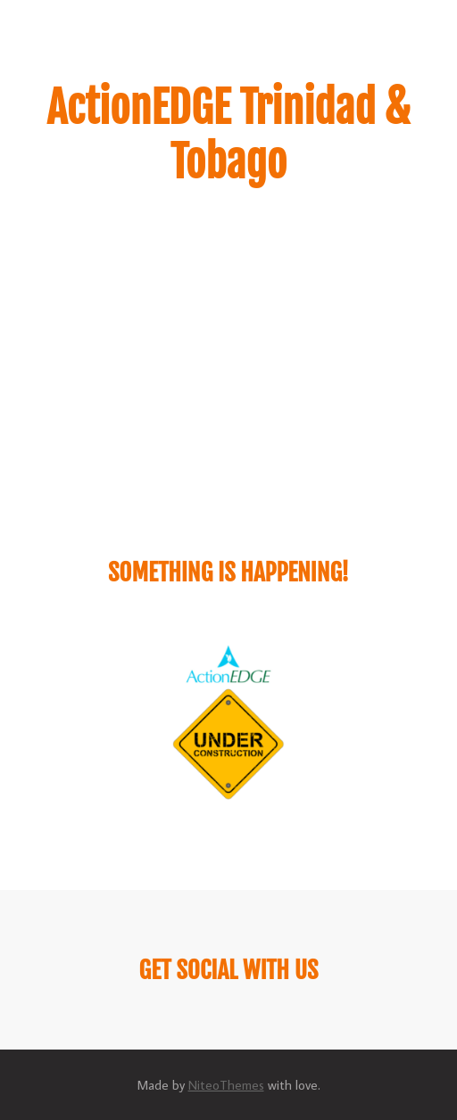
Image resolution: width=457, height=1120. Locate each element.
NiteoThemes (226, 1084)
